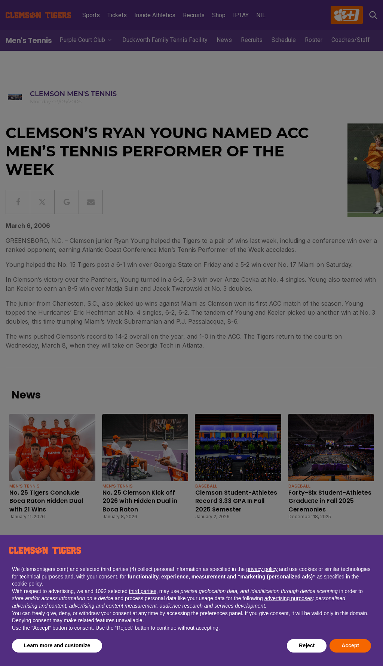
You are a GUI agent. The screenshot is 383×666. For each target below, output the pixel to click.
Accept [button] (350, 645)
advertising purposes (288, 598)
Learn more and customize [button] (57, 645)
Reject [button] (307, 645)
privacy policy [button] (262, 569)
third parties (142, 591)
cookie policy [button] (27, 584)
